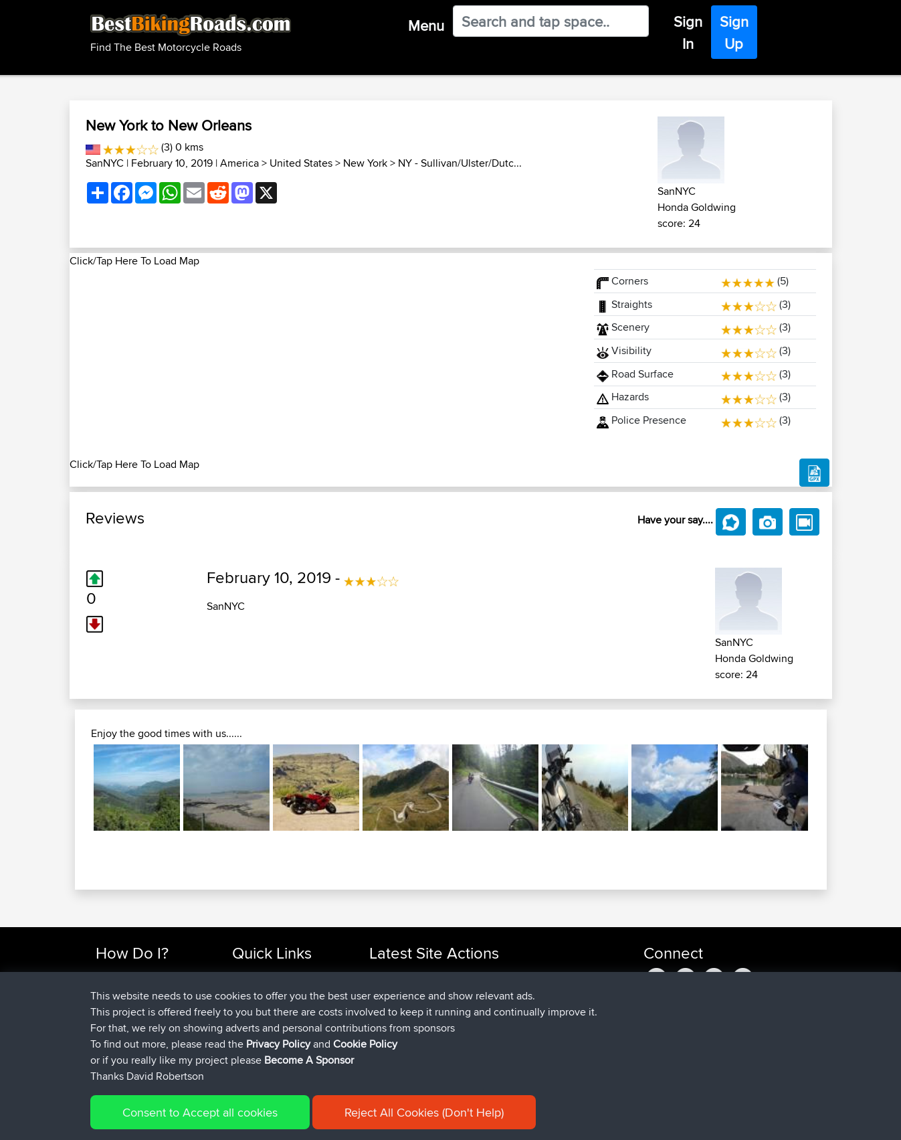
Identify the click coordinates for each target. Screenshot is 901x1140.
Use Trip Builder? (133, 992)
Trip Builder (257, 1008)
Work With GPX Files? (142, 1008)
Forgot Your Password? (147, 1024)
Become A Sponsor (138, 1040)
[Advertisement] (324, 363)
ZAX (380, 1056)
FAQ (105, 1056)
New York (365, 163)
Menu (426, 25)
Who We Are (259, 1024)
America (239, 163)
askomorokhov (403, 976)
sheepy (386, 1040)
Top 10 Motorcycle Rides (285, 976)
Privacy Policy (278, 1129)
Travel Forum (260, 992)
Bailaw (384, 1008)
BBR (479, 976)
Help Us (250, 1056)
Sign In (688, 32)
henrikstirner (397, 1024)
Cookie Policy (365, 1129)
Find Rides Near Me (138, 976)
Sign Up (734, 32)
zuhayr (385, 992)
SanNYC (105, 163)
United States (301, 163)
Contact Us (256, 1040)
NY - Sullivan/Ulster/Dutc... (460, 163)
